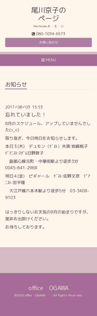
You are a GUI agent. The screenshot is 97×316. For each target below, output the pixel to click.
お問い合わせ (48, 42)
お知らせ (16, 85)
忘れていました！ (26, 114)
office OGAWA (54, 288)
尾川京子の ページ (48, 14)
